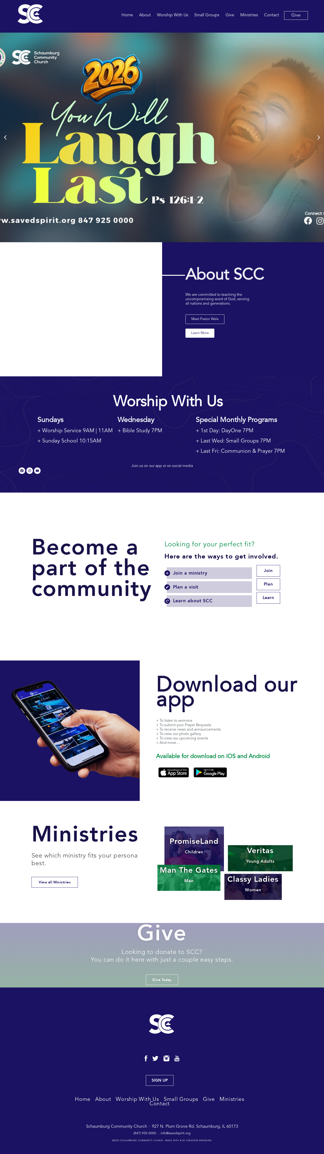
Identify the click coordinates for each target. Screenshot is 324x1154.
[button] (5, 137)
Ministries (249, 15)
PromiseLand (194, 845)
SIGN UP (160, 1080)
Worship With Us (172, 15)
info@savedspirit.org (176, 1133)
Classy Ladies (253, 883)
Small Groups (206, 15)
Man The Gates (189, 874)
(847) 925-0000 (144, 1133)
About (145, 15)
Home (127, 15)
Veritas (260, 855)
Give (230, 15)
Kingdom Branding (199, 1141)
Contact (271, 15)
